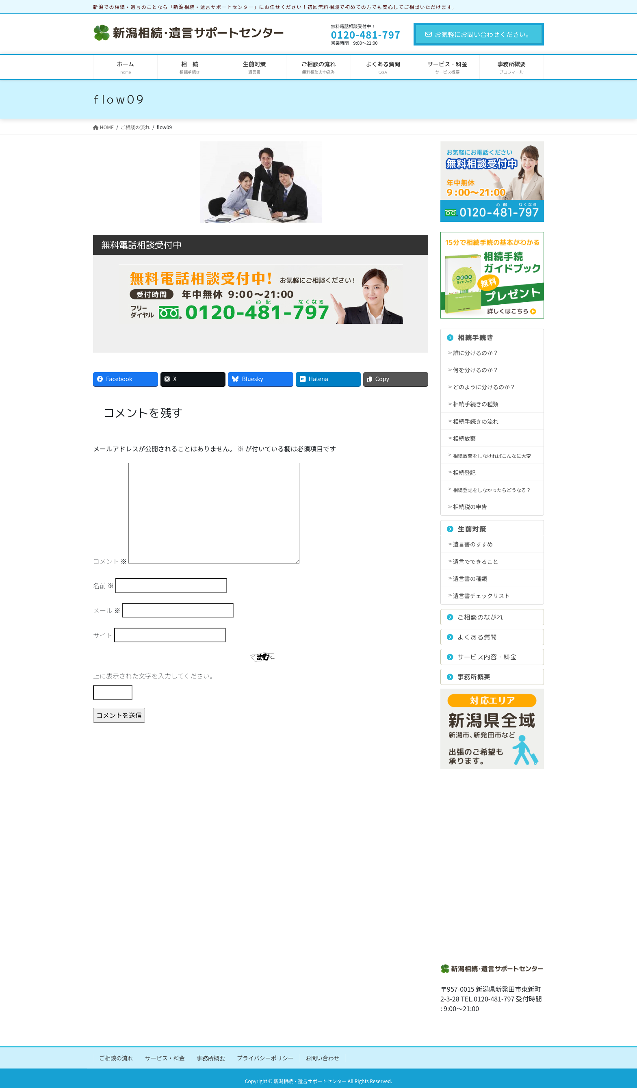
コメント (110, 561)
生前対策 (467, 528)
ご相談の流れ (116, 1058)
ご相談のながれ (475, 617)
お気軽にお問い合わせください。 (478, 34)
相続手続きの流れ (475, 421)
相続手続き (470, 337)
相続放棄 (464, 438)
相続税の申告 (470, 507)
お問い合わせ (323, 1058)
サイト (103, 635)
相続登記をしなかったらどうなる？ (492, 489)
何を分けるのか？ (475, 370)
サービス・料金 (165, 1058)
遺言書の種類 (470, 578)
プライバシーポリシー (265, 1058)
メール (107, 610)
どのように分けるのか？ (484, 387)
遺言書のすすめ (473, 544)
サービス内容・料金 (482, 656)
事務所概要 (468, 676)
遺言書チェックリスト (481, 596)
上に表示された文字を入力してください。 (154, 676)
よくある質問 (472, 637)
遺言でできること (475, 561)
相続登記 (464, 472)
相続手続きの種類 (475, 404)
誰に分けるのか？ (475, 353)
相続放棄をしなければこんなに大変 (492, 455)
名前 (103, 585)
